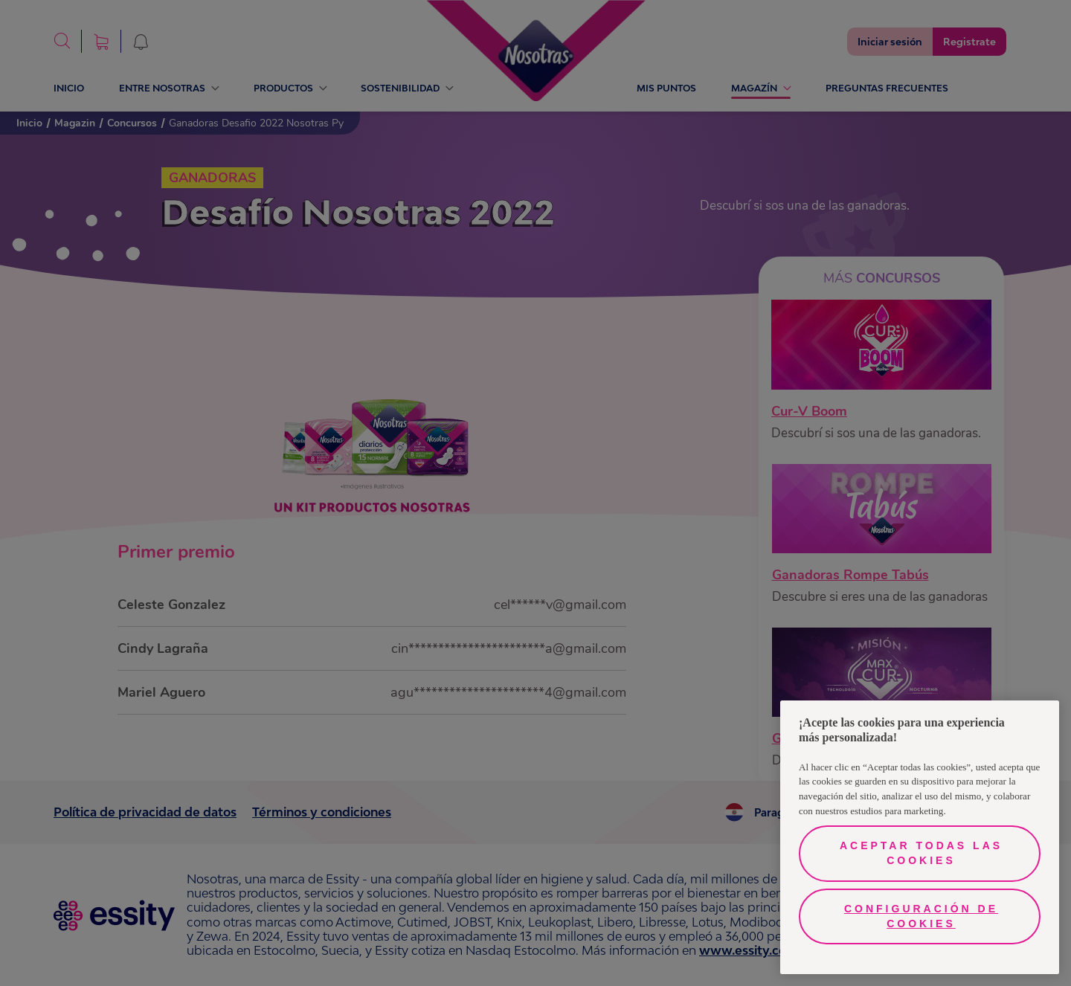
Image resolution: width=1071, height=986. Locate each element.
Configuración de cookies (921, 916)
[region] (919, 837)
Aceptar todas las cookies (921, 853)
